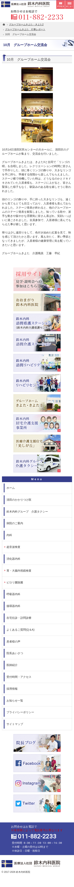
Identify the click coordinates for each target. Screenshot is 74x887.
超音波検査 (13, 546)
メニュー (69, 4)
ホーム (11, 487)
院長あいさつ (15, 653)
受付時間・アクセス (19, 676)
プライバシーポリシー (20, 712)
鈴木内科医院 (23, 872)
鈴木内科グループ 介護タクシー (27, 511)
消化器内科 (13, 558)
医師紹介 (12, 665)
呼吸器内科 (13, 594)
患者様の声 (13, 641)
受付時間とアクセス (60, 4)
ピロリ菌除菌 (15, 582)
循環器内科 (13, 606)
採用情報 (12, 688)
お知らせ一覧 (15, 700)
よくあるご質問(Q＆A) (21, 629)
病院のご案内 (15, 523)
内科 (9, 535)
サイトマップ (15, 724)
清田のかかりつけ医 (19, 499)
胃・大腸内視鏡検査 (19, 570)
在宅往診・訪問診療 (19, 617)
